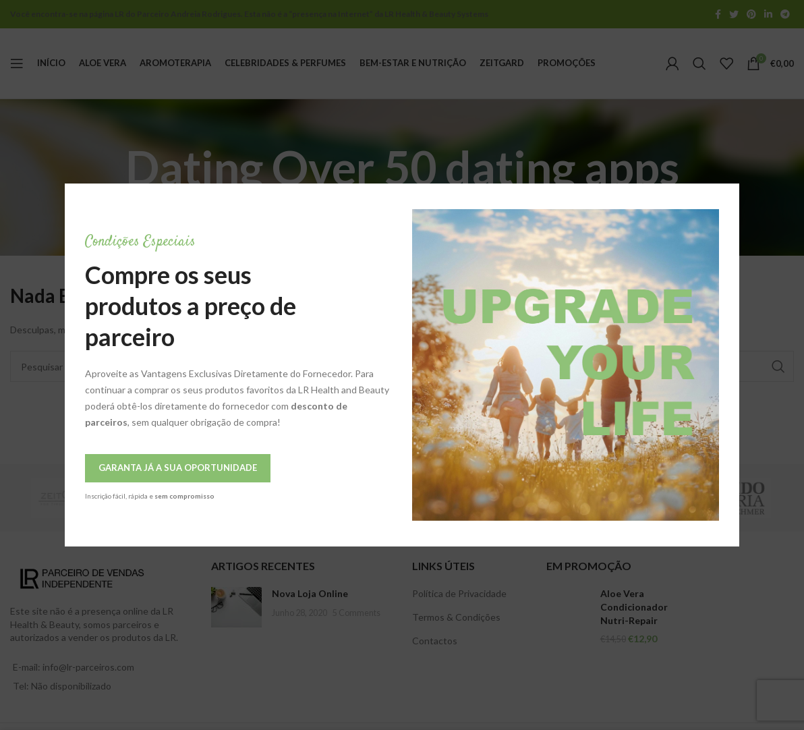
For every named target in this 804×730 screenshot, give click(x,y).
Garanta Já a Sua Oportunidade (113, 467)
